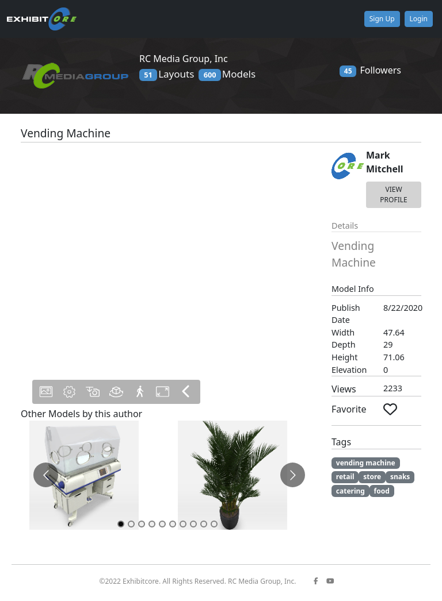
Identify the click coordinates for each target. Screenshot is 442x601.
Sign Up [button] (382, 19)
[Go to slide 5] (162, 524)
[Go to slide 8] (193, 524)
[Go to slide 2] (131, 524)
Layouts (166, 74)
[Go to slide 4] (151, 524)
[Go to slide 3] (141, 524)
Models (227, 74)
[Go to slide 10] (214, 524)
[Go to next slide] (292, 475)
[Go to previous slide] (45, 475)
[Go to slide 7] (183, 524)
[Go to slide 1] (120, 524)
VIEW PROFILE (393, 194)
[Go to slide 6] (172, 524)
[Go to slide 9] (203, 524)
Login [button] (419, 19)
